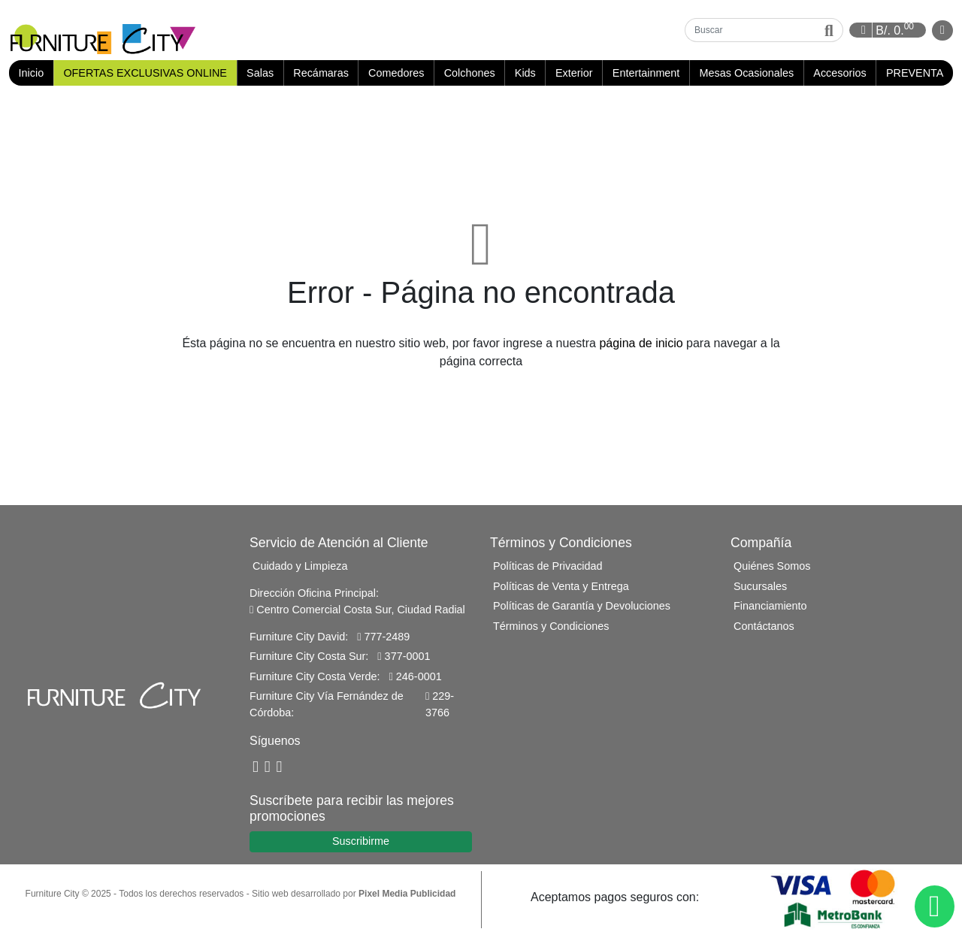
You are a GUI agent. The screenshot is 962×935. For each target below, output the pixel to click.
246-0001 (415, 676)
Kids (525, 73)
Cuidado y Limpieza (300, 566)
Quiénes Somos (772, 566)
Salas (260, 73)
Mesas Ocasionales (747, 73)
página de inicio (640, 343)
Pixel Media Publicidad (406, 893)
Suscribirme (360, 841)
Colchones (469, 73)
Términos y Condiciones (551, 626)
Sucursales (760, 586)
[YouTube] (268, 767)
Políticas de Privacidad (548, 566)
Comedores (396, 73)
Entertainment (646, 73)
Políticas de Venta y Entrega (561, 586)
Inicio (36, 72)
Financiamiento (770, 606)
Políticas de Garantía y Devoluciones (581, 606)
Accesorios (839, 73)
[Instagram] (280, 767)
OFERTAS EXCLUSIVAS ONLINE (145, 73)
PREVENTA (915, 73)
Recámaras (321, 73)
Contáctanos (764, 626)
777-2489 (383, 637)
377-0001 (403, 656)
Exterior (574, 73)
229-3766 (439, 704)
